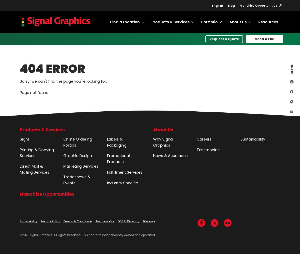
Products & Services (170, 22)
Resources (268, 22)
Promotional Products (118, 158)
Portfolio (209, 22)
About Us (238, 22)
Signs (25, 139)
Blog (231, 6)
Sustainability (252, 139)
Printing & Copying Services (37, 152)
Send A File (264, 39)
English (217, 6)
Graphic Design (77, 155)
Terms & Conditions (77, 221)
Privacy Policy (50, 221)
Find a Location (125, 22)
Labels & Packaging (116, 142)
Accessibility (29, 221)
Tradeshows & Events (76, 180)
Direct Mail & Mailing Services (34, 169)
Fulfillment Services (124, 172)
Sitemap (148, 221)
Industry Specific (122, 183)
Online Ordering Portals (77, 142)
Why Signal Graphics (163, 142)
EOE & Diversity (128, 221)
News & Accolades (170, 155)
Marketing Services (80, 166)
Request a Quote (224, 39)
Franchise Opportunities (258, 6)
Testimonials (208, 149)
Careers (204, 139)
